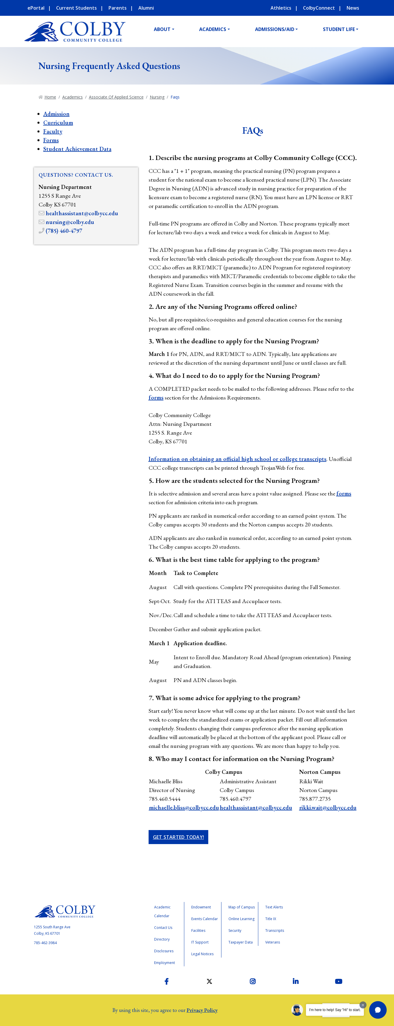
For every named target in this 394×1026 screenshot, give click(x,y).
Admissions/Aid (274, 29)
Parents (118, 8)
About (162, 29)
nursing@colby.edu (70, 222)
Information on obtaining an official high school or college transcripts (237, 459)
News (353, 8)
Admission (56, 114)
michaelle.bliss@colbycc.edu (184, 807)
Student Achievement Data (77, 149)
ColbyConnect (319, 8)
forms (156, 397)
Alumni (146, 8)
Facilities (198, 930)
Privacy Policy (202, 1010)
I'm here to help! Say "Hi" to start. (335, 1010)
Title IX (270, 918)
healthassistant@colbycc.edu (256, 807)
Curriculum (58, 122)
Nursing (157, 97)
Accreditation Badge (324, 926)
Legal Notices (202, 953)
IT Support (200, 942)
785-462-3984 (45, 942)
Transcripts (274, 930)
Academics (212, 29)
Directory (162, 939)
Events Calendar (204, 918)
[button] (378, 1010)
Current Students (76, 8)
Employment (164, 962)
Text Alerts (274, 907)
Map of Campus (241, 907)
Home (50, 97)
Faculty (52, 131)
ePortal (35, 8)
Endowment (201, 907)
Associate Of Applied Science (116, 97)
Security (234, 930)
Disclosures (163, 950)
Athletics (281, 8)
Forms (51, 140)
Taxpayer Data (240, 942)
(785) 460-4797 (64, 231)
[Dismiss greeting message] (363, 1004)
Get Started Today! (178, 837)
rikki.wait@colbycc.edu (328, 807)
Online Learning (241, 918)
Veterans (272, 942)
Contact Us (163, 927)
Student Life (339, 29)
